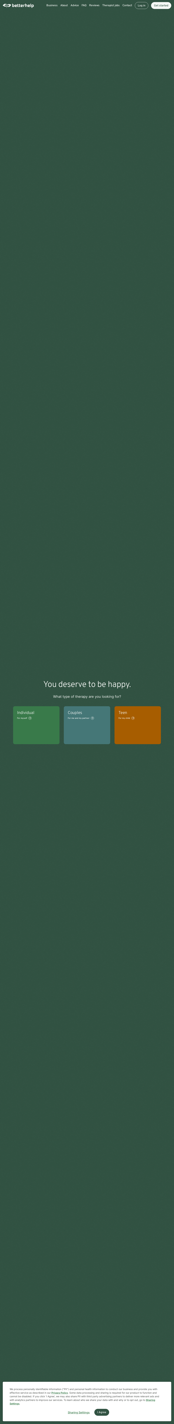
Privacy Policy (59, 1392)
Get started (161, 5)
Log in (141, 5)
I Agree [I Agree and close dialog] (101, 1412)
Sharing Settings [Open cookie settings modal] (79, 1412)
